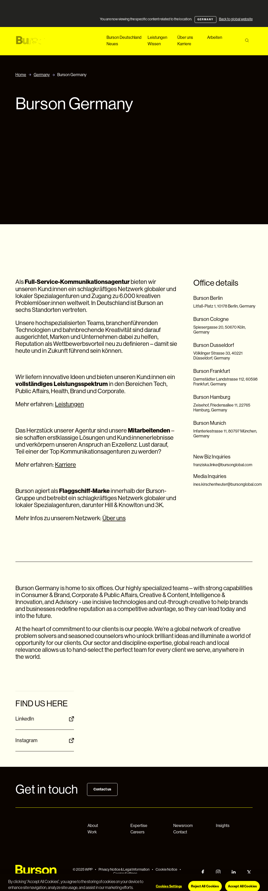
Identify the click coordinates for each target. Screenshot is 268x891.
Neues (112, 43)
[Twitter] (249, 872)
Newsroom (183, 825)
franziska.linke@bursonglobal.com (222, 464)
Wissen (154, 43)
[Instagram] (218, 872)
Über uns (185, 37)
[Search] (247, 40)
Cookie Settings (125, 873)
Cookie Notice (166, 869)
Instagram (44, 740)
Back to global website (236, 19)
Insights (222, 825)
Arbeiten (214, 37)
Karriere (184, 43)
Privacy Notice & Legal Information (124, 869)
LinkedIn (44, 719)
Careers (137, 832)
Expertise (138, 825)
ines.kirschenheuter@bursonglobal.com (227, 484)
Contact (180, 832)
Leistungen (157, 37)
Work (92, 832)
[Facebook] (202, 872)
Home (20, 74)
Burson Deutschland (124, 37)
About (93, 825)
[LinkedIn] (233, 872)
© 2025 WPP (82, 869)
